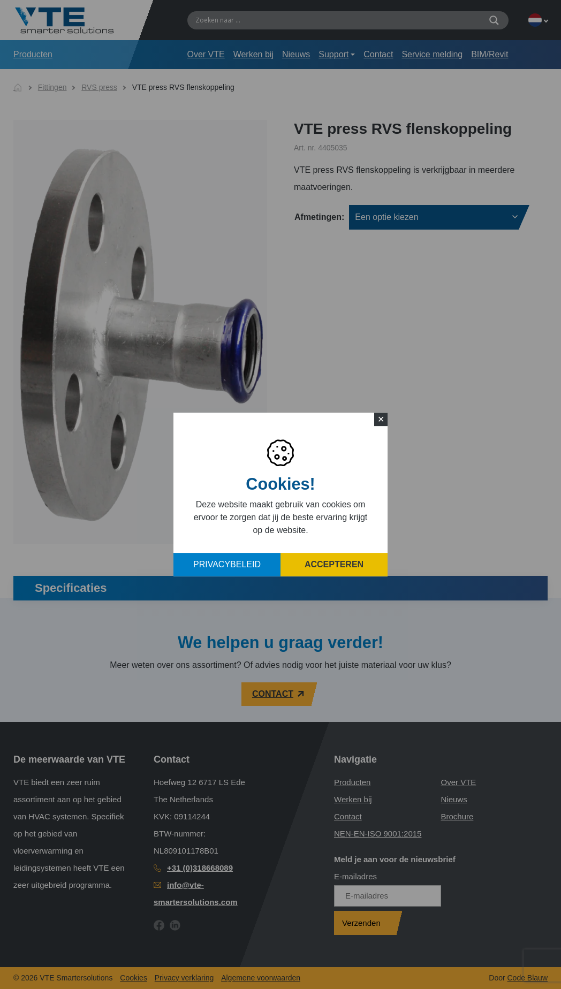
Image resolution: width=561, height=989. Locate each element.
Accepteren (334, 564)
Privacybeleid (227, 564)
